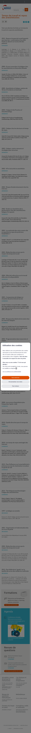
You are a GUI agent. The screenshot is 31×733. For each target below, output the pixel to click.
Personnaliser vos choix (15, 381)
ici (16, 368)
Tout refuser (15, 386)
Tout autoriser (16, 377)
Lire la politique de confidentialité (12, 371)
